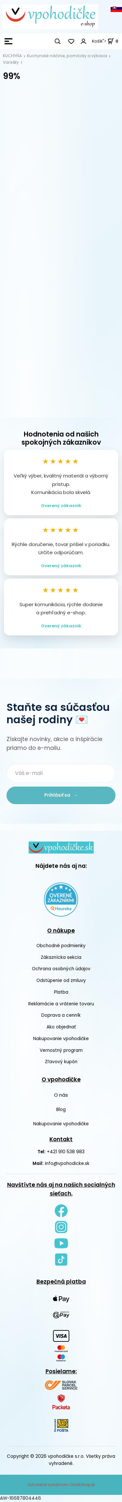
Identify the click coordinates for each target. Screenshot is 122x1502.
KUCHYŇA (12, 56)
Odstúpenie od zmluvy (61, 980)
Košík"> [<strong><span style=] (105, 41)
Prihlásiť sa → (61, 795)
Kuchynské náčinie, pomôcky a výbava (67, 56)
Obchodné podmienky (61, 946)
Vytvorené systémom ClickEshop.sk (61, 1484)
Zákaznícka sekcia (61, 957)
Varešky (11, 62)
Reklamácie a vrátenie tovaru (61, 1004)
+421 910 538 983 (66, 1151)
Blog (61, 1109)
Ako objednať (61, 1027)
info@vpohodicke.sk (67, 1163)
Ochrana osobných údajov (61, 969)
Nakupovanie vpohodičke (61, 1039)
